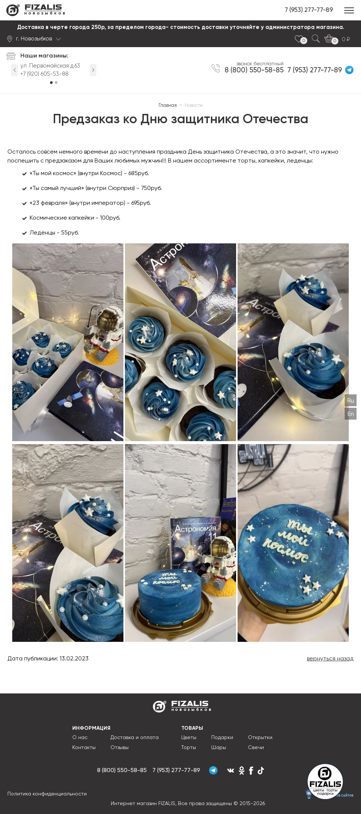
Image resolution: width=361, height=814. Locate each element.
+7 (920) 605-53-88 (44, 74)
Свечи (256, 747)
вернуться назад (330, 659)
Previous (14, 70)
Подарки (222, 737)
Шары (218, 747)
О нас (79, 737)
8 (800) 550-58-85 (258, 69)
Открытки (260, 737)
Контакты (84, 747)
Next (93, 70)
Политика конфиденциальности (47, 796)
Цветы (188, 737)
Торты (188, 747)
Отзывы (119, 747)
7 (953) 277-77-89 (309, 10)
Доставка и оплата (134, 737)
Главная (168, 105)
